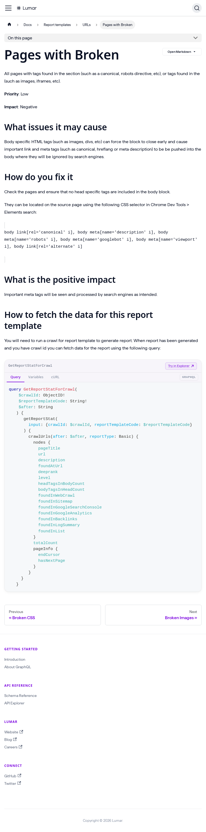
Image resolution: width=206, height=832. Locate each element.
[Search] (197, 8)
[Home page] (9, 24)
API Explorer (14, 703)
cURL (55, 376)
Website (13, 732)
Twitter (12, 783)
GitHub (12, 776)
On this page (20, 38)
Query (15, 376)
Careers (13, 747)
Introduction (14, 659)
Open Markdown (182, 52)
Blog (10, 739)
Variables (35, 376)
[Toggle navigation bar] (8, 8)
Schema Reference (20, 695)
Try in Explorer (181, 365)
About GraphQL (17, 667)
